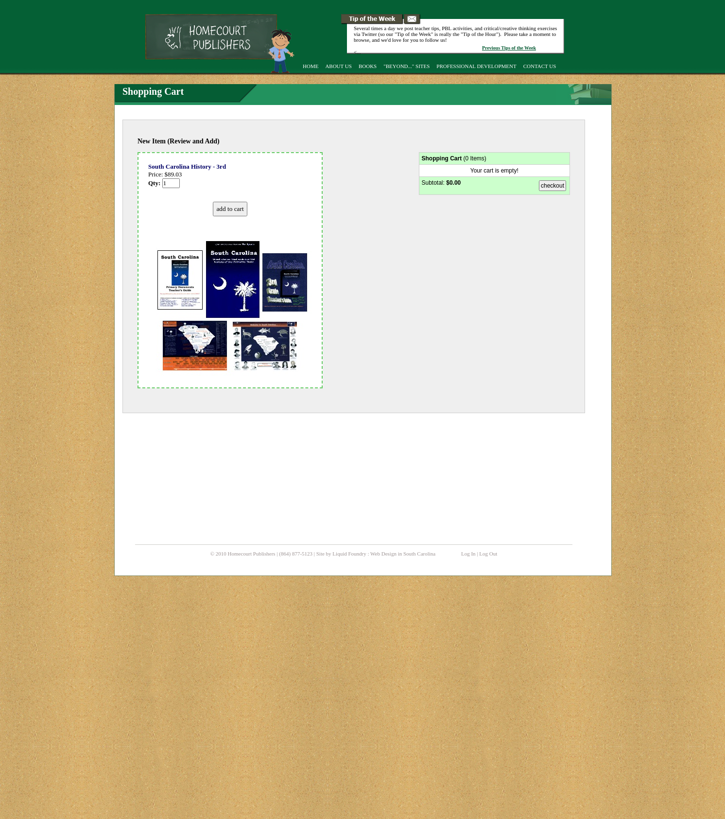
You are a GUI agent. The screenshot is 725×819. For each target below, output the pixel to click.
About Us (338, 66)
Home (310, 66)
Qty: (164, 183)
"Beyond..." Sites (406, 66)
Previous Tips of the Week (509, 48)
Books (368, 66)
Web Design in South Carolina (402, 554)
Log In (468, 554)
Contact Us (539, 66)
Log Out (488, 554)
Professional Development (476, 66)
